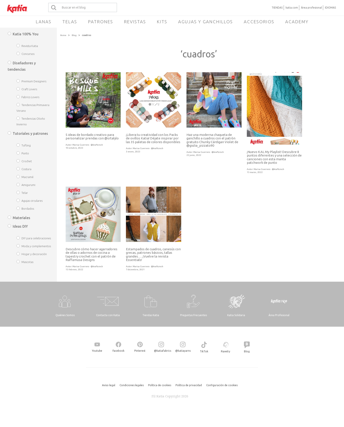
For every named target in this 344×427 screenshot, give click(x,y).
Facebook (118, 350)
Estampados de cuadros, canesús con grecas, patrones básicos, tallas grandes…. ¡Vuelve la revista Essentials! (153, 254)
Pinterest (139, 350)
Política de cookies (159, 385)
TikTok (204, 351)
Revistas (135, 21)
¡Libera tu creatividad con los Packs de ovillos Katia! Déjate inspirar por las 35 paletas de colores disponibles (153, 138)
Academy (296, 21)
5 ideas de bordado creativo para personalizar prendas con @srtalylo (92, 136)
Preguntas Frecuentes (193, 315)
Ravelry (225, 351)
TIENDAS (277, 7)
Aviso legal (108, 385)
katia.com (292, 7)
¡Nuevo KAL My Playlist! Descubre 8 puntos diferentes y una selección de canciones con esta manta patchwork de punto (274, 157)
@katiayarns (183, 350)
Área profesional (311, 7)
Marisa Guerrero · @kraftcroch (87, 145)
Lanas (43, 21)
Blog (74, 35)
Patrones (100, 21)
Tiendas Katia (150, 315)
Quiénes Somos (65, 315)
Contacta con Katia (108, 315)
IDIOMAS (330, 7)
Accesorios (259, 21)
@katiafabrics (162, 350)
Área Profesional (279, 315)
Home (63, 35)
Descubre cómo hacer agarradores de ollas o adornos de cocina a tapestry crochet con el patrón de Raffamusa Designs (91, 254)
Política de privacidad (189, 385)
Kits (162, 21)
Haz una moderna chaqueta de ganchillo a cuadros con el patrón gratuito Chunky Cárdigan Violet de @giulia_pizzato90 (212, 140)
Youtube (97, 350)
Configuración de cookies (222, 385)
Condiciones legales (132, 385)
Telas (69, 21)
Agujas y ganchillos (205, 21)
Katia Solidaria (236, 315)
